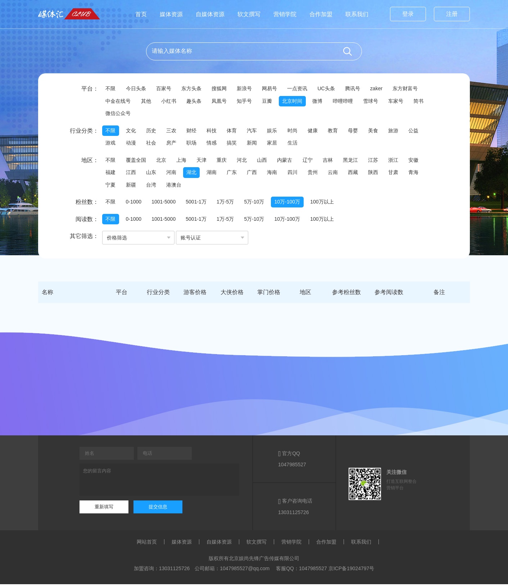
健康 (319, 131)
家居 (278, 144)
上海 (183, 161)
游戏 (111, 144)
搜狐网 (222, 89)
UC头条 (331, 89)
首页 (141, 14)
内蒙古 (290, 161)
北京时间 (297, 101)
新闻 (257, 144)
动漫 (132, 144)
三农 (173, 131)
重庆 (225, 161)
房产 (173, 144)
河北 (246, 161)
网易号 (273, 89)
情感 (215, 144)
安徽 (423, 161)
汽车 (257, 131)
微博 (323, 101)
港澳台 (175, 186)
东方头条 (193, 89)
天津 (204, 161)
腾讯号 (358, 89)
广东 (236, 174)
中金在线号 (118, 101)
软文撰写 (248, 14)
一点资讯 (302, 89)
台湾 (153, 186)
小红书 (170, 101)
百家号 (165, 89)
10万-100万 (291, 203)
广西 (257, 174)
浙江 (402, 161)
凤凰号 (222, 101)
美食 (382, 131)
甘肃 (403, 174)
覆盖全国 (137, 161)
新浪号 (247, 89)
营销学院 (284, 14)
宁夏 (111, 186)
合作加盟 (320, 14)
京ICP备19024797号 (351, 570)
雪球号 (377, 101)
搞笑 (236, 144)
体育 (236, 131)
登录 (408, 14)
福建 (111, 174)
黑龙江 (358, 161)
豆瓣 (271, 101)
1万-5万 (228, 203)
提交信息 (158, 508)
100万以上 (327, 203)
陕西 (382, 174)
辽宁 (314, 161)
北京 (163, 161)
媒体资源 (171, 14)
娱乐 (278, 131)
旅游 (403, 131)
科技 (215, 131)
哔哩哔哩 (349, 101)
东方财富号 (412, 89)
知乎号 (247, 101)
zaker (383, 89)
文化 (132, 131)
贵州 (319, 174)
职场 (194, 144)
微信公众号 (139, 114)
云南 (340, 174)
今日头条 (137, 89)
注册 (452, 14)
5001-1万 (198, 203)
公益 (424, 131)
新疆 (132, 186)
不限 (111, 89)
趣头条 (196, 101)
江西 (132, 174)
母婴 (361, 131)
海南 (278, 174)
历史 (153, 131)
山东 (153, 174)
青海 (424, 174)
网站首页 (147, 543)
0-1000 (134, 203)
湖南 (215, 174)
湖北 (194, 174)
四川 (299, 174)
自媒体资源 (210, 14)
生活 (299, 144)
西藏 (361, 174)
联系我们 (356, 14)
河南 (173, 174)
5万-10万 (258, 203)
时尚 (299, 131)
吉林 (335, 161)
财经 (194, 131)
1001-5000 (165, 203)
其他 (147, 101)
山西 (267, 161)
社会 (153, 144)
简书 (111, 114)
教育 (340, 131)
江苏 (381, 161)
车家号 (403, 101)
